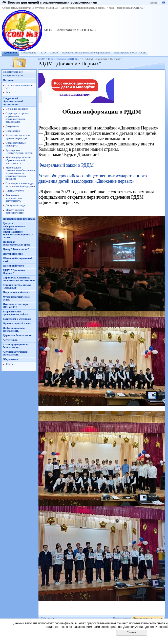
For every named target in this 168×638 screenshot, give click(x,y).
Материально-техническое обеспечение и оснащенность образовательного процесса (20, 173)
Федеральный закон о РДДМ (66, 165)
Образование (29, 52)
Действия (46, 618)
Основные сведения (17, 108)
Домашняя (10, 52)
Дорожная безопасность (17, 335)
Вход (153, 2)
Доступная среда (15, 205)
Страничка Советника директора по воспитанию (19, 279)
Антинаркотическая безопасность (15, 353)
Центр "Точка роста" (16, 249)
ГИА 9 (54, 52)
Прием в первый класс (17, 323)
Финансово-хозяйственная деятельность (14, 198)
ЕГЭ (43, 52)
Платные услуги (15, 190)
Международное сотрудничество (15, 211)
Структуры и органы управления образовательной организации (17, 117)
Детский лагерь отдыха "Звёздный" (17, 286)
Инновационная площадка (19, 218)
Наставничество (13, 253)
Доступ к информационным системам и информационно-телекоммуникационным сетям (18, 230)
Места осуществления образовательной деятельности (18, 160)
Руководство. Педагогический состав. (19, 151)
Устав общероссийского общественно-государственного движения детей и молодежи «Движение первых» (92, 178)
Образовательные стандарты (16, 144)
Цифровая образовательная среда (16, 243)
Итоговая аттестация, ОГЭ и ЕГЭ (16, 305)
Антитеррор (10, 340)
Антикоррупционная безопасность (15, 346)
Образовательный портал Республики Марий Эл (30, 7)
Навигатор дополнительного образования (86, 52)
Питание (8, 80)
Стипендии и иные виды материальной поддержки (20, 184)
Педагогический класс (16, 292)
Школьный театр (13, 265)
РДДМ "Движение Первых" (14, 271)
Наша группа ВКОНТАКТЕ (130, 52)
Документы (12, 126)
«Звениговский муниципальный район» (83, 7)
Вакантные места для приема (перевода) (18, 137)
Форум (9, 364)
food (8, 92)
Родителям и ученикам (17, 318)
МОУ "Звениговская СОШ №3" (126, 7)
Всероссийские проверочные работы (16, 313)
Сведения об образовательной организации (13, 101)
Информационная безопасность (14, 329)
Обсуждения (10, 359)
